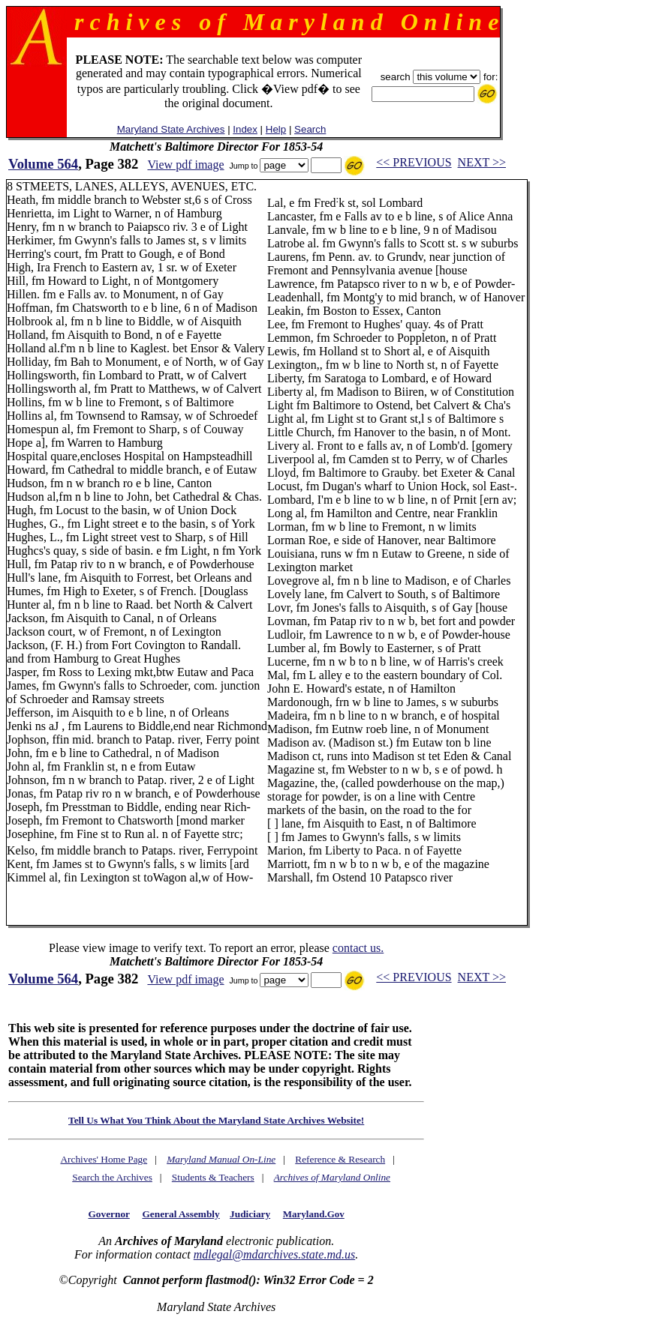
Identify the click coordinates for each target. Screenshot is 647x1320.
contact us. (358, 947)
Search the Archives (112, 1177)
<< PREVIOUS (413, 162)
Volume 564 (43, 164)
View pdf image (185, 164)
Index (245, 129)
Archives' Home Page (103, 1159)
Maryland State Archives (171, 129)
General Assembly (180, 1214)
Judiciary (250, 1214)
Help (276, 129)
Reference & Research (340, 1159)
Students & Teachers (213, 1177)
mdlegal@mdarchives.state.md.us (274, 1254)
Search (310, 129)
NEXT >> (482, 162)
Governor (109, 1214)
